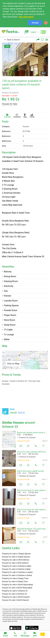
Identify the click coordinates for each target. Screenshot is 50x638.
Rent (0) (21, 412)
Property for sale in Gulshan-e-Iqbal (16, 566)
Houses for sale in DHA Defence (15, 563)
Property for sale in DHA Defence (15, 560)
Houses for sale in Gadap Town (15, 581)
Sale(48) (13, 412)
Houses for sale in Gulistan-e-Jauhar (17, 575)
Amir (12, 409)
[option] (25, 59)
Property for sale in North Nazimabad (17, 585)
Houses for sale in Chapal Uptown (16, 557)
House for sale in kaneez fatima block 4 (33, 452)
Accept (35, 22)
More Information (26, 17)
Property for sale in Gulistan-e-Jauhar (17, 572)
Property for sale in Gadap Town (15, 578)
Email (5, 634)
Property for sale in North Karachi (16, 597)
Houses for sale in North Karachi (15, 600)
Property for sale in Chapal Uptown (16, 554)
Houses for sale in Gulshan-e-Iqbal (16, 569)
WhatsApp (25, 634)
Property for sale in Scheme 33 (14, 591)
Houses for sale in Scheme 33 (14, 594)
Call (15, 634)
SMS (35, 634)
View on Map (13, 363)
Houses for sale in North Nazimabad (17, 588)
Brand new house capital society (30, 471)
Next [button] (43, 59)
